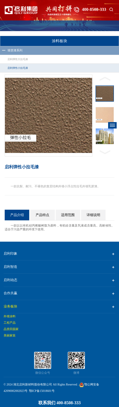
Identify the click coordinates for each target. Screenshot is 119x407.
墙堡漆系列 (14, 50)
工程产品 (10, 322)
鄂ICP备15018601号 (42, 391)
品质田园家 (11, 329)
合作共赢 (10, 293)
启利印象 (10, 253)
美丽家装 (10, 335)
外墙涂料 (10, 316)
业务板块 (10, 306)
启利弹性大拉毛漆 (17, 59)
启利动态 (10, 280)
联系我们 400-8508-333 (59, 402)
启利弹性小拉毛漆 (17, 67)
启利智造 (10, 266)
